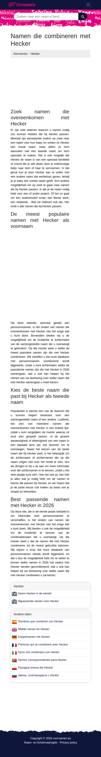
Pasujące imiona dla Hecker (35, 667)
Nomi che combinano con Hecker (39, 652)
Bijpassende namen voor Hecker (38, 601)
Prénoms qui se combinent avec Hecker (43, 644)
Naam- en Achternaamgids (40, 742)
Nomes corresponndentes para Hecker (42, 659)
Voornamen (20, 53)
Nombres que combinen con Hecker (40, 621)
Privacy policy (68, 742)
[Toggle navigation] (88, 5)
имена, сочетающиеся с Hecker (38, 675)
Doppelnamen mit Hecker (34, 636)
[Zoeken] (82, 16)
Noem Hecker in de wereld (34, 593)
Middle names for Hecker (33, 629)
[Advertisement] (40, 82)
